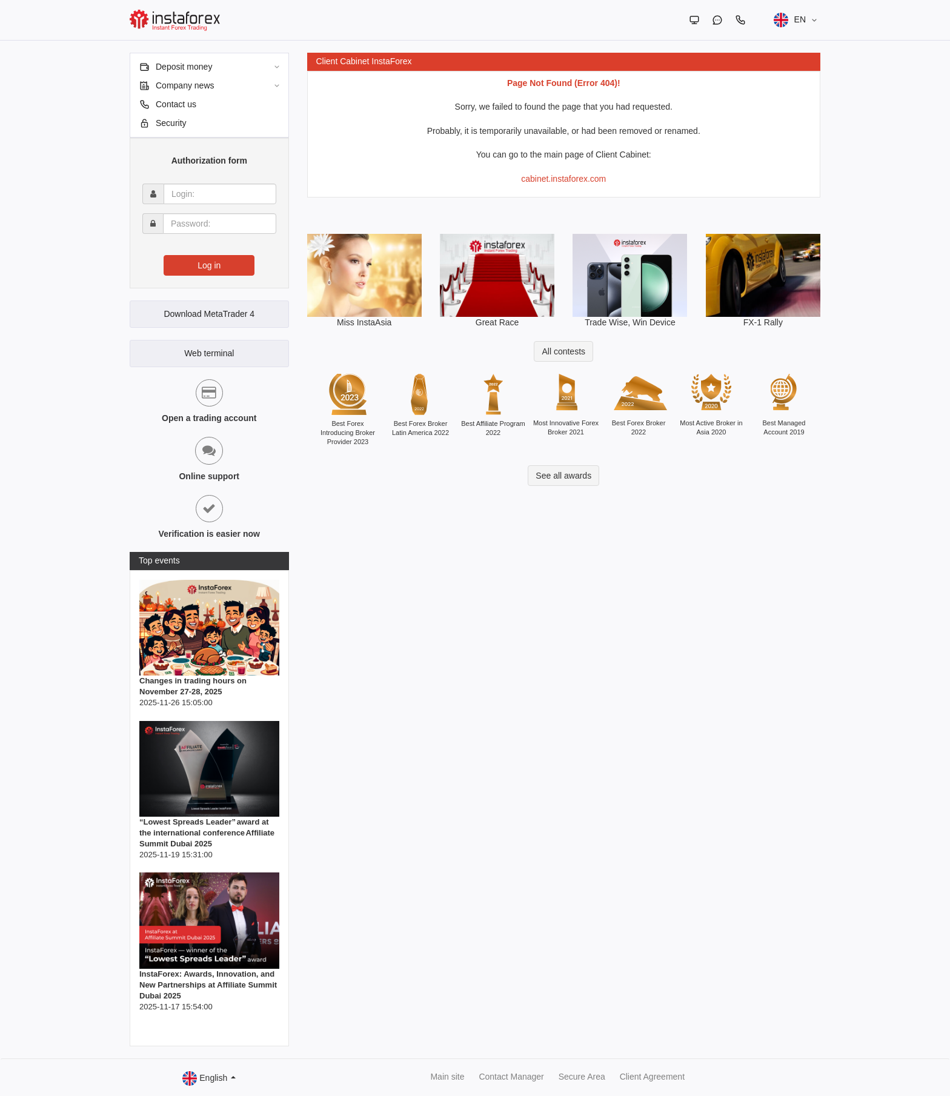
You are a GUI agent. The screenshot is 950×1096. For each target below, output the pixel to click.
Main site (447, 1076)
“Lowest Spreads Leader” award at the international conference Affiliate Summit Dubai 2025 (206, 832)
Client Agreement (652, 1076)
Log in (209, 265)
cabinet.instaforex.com (563, 179)
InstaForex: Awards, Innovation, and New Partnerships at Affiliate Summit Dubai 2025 (208, 984)
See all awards (563, 475)
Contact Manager (511, 1076)
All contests (563, 351)
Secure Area (582, 1076)
